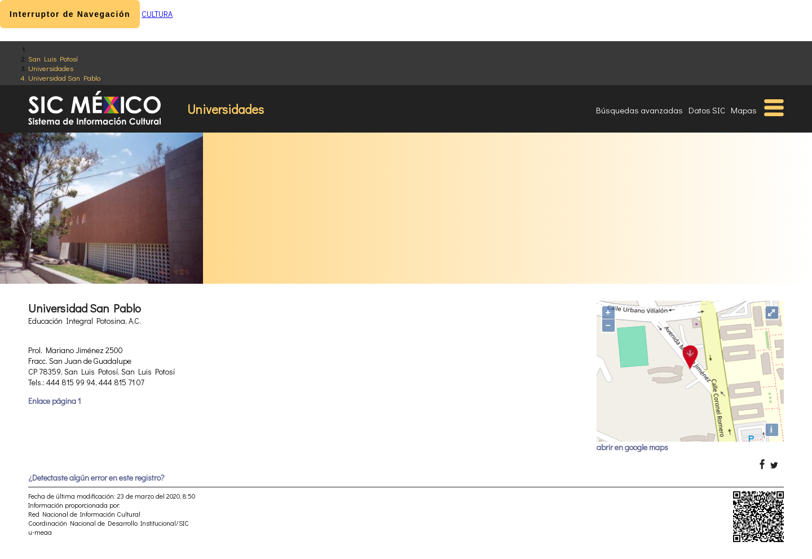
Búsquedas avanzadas (639, 110)
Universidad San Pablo (64, 77)
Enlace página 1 (54, 400)
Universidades (50, 68)
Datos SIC (707, 110)
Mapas (744, 110)
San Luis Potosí (53, 58)
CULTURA (157, 13)
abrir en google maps (632, 447)
